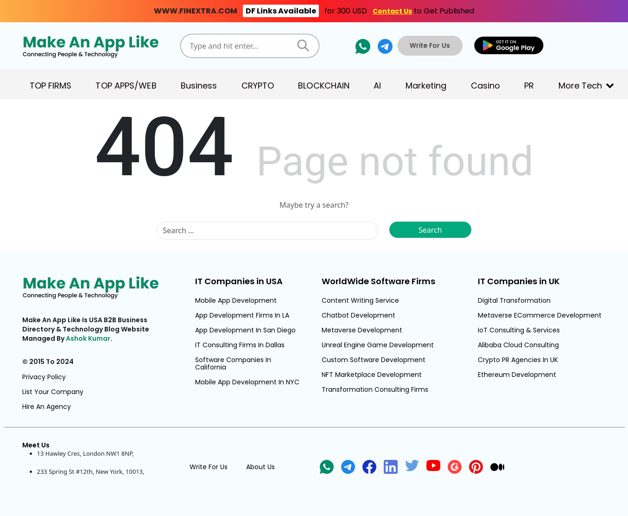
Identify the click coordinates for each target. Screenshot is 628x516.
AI (377, 85)
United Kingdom (60, 462)
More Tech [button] (580, 85)
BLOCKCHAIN (323, 85)
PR (529, 85)
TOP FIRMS (51, 85)
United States (56, 480)
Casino (486, 85)
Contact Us (392, 11)
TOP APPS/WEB (125, 85)
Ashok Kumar (88, 338)
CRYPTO (257, 85)
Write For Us (431, 45)
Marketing (426, 85)
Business (199, 85)
